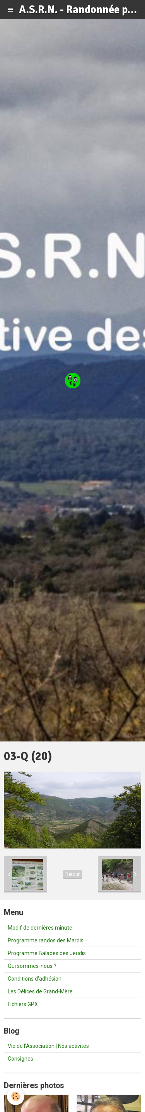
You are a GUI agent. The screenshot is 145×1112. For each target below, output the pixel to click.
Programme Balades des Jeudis (47, 953)
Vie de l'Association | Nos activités (48, 1046)
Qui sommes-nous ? (32, 966)
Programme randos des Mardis (46, 940)
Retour (72, 874)
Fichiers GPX (23, 1004)
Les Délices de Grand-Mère (40, 991)
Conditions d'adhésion (34, 979)
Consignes (20, 1059)
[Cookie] (15, 1096)
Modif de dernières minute (40, 928)
